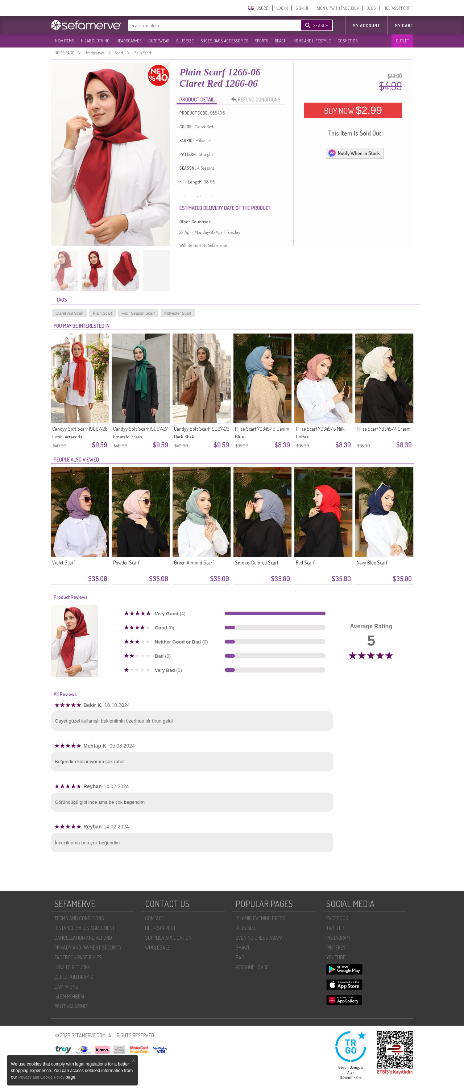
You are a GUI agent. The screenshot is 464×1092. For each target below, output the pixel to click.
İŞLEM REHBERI (69, 996)
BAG (240, 957)
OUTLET (402, 41)
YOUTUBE (335, 957)
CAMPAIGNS (66, 987)
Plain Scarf (102, 313)
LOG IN (282, 8)
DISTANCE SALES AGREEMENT (84, 928)
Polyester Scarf (177, 313)
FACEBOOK (337, 918)
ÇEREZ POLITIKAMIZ (73, 977)
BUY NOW (353, 110)
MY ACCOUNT (366, 25)
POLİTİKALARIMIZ (71, 1006)
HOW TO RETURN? (72, 967)
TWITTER (335, 928)
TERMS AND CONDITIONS (79, 918)
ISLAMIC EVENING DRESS (261, 918)
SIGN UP (302, 8)
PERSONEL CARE (252, 967)
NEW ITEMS (64, 41)
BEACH (280, 41)
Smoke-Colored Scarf (256, 562)
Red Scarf (305, 562)
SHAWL (243, 947)
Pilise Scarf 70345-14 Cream (384, 429)
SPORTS (261, 41)
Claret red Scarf (69, 313)
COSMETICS (347, 41)
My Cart (404, 25)
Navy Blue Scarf (372, 562)
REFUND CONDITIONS (258, 99)
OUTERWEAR (158, 41)
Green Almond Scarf (194, 562)
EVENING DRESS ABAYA (259, 938)
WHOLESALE (157, 947)
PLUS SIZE (185, 41)
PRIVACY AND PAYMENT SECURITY (88, 947)
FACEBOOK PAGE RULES (78, 957)
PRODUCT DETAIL (196, 99)
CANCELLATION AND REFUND (83, 938)
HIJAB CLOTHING (95, 41)
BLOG (371, 8)
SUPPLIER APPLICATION (168, 938)
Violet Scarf (63, 562)
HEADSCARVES (128, 41)
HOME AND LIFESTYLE (312, 41)
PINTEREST (337, 947)
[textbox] (207, 25)
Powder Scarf (126, 562)
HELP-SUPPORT (397, 8)
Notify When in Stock (354, 153)
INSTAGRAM (338, 938)
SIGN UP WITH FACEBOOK (338, 8)
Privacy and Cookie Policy (42, 1077)
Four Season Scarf (138, 313)
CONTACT (154, 918)
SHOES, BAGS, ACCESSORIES (224, 41)
